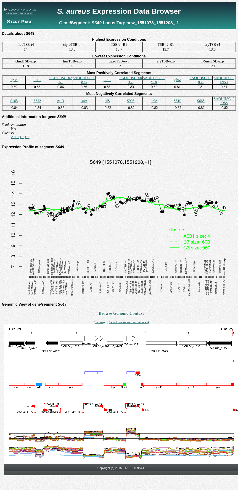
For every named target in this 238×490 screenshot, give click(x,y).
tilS (107, 101)
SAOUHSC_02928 (60, 80)
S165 (14, 101)
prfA (154, 101)
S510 (177, 101)
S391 (107, 80)
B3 (22, 137)
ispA (83, 101)
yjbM (177, 80)
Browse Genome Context (121, 313)
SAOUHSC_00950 (224, 80)
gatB (60, 101)
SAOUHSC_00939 (130, 80)
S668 (201, 101)
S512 (37, 101)
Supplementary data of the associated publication (19, 11)
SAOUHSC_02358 (224, 101)
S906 (131, 101)
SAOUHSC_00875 (84, 80)
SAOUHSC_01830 (201, 80)
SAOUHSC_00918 (154, 80)
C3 (27, 137)
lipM (14, 80)
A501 (15, 137)
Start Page (19, 21)
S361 (37, 80)
